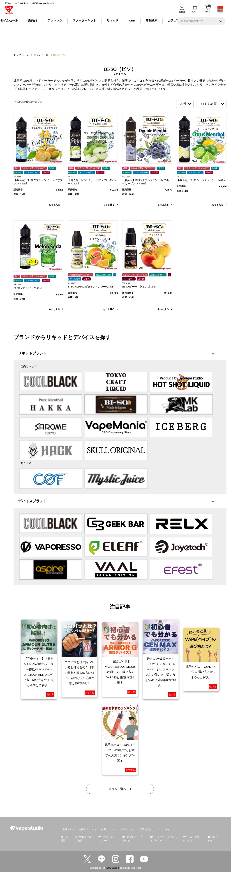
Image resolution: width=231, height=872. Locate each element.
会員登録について (85, 829)
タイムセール (9, 21)
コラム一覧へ (120, 789)
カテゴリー (175, 21)
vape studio (112, 867)
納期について (104, 829)
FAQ (158, 829)
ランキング (55, 21)
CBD (132, 21)
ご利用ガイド (67, 829)
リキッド (112, 21)
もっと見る (56, 205)
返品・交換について (143, 829)
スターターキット (84, 21)
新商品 (32, 21)
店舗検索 (151, 21)
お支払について (122, 829)
